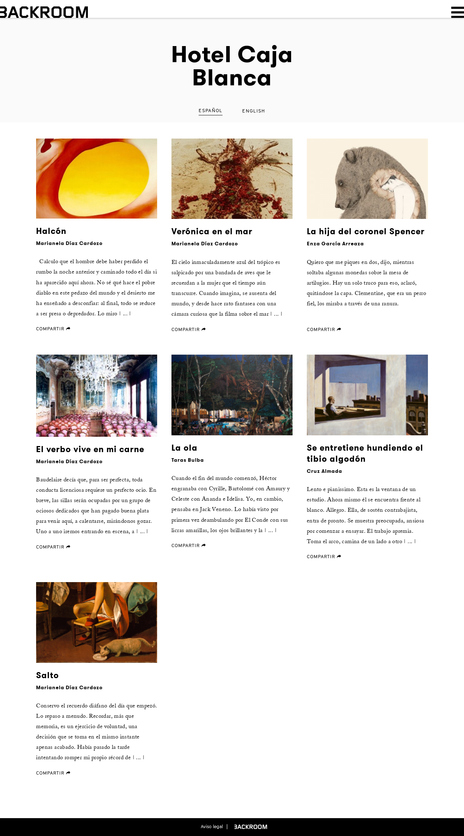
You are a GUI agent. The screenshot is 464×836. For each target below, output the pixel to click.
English (253, 111)
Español (210, 110)
